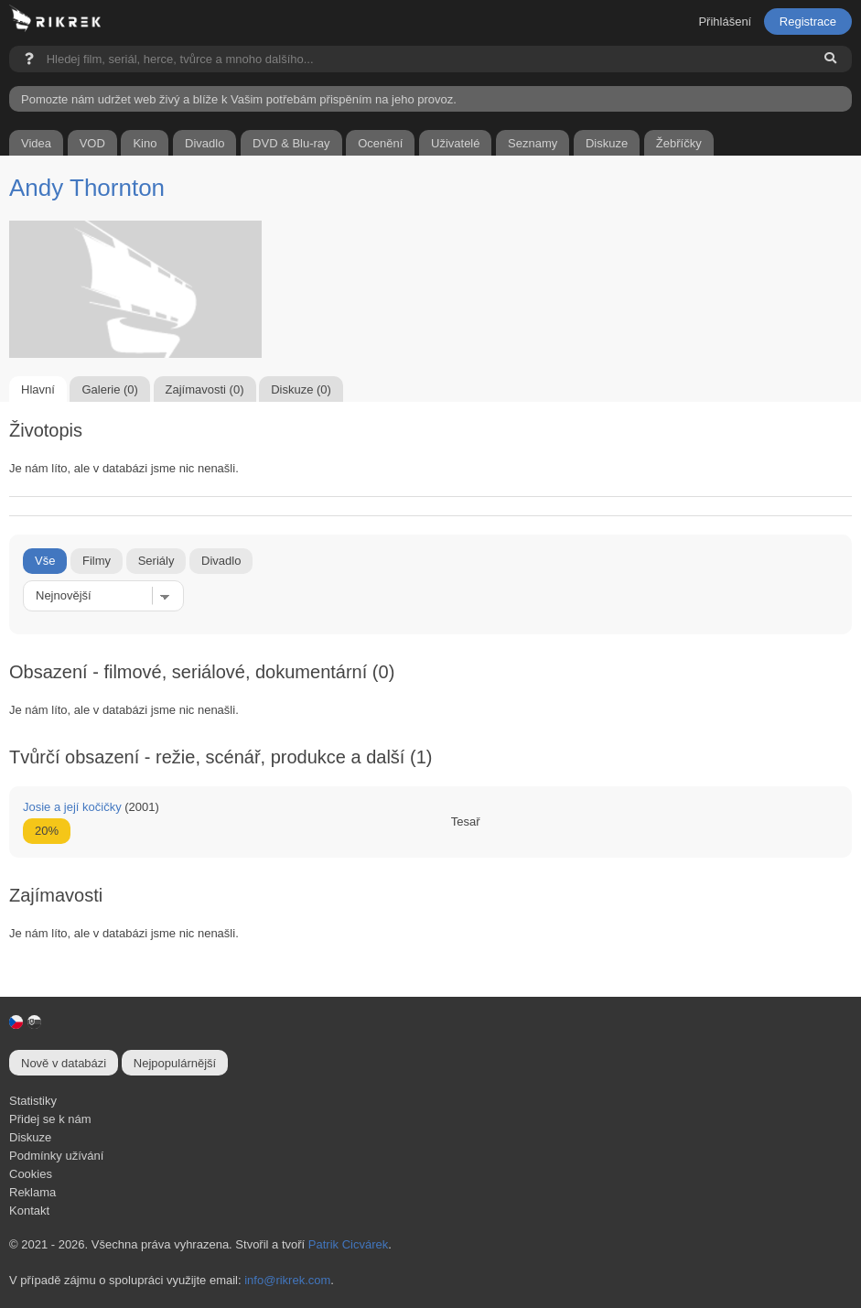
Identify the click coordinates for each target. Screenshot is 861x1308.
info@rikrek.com (287, 1280)
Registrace (808, 21)
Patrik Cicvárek (348, 1244)
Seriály (156, 561)
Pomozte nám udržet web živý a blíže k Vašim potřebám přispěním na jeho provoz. (239, 99)
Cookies (30, 1174)
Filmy (96, 561)
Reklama (32, 1192)
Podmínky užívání (56, 1155)
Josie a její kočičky (72, 807)
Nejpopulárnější (175, 1063)
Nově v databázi (63, 1063)
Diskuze (30, 1137)
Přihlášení (724, 21)
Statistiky (33, 1101)
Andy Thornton (87, 187)
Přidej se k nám (50, 1119)
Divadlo (221, 561)
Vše (45, 561)
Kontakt (29, 1210)
